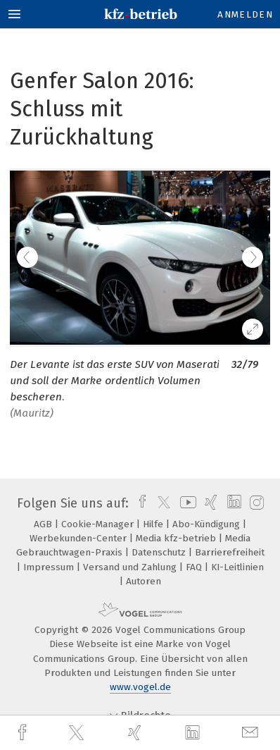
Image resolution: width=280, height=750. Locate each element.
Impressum (50, 567)
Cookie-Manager (98, 524)
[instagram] (255, 503)
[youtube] (185, 503)
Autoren (143, 581)
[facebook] (24, 733)
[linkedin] (194, 733)
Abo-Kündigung (207, 524)
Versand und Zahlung (131, 567)
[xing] (136, 733)
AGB (44, 524)
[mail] (252, 733)
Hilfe (154, 524)
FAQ (195, 567)
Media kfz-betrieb (177, 538)
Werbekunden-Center (79, 538)
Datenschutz (160, 552)
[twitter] (78, 733)
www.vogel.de (140, 687)
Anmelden (245, 14)
